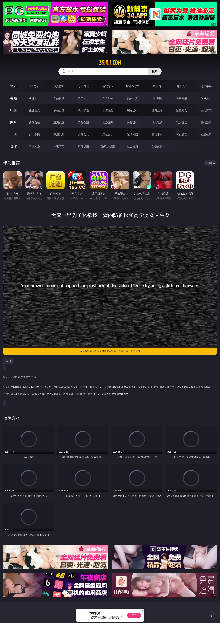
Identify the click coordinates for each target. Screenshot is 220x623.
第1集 (9, 361)
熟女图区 (181, 122)
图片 (13, 122)
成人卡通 (83, 110)
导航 (13, 146)
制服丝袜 (132, 110)
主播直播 (181, 98)
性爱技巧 (206, 134)
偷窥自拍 (34, 122)
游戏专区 (107, 86)
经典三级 (157, 110)
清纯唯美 (157, 122)
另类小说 (157, 134)
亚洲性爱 (34, 110)
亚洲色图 (58, 122)
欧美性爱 (107, 110)
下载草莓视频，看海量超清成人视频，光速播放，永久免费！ (146, 351)
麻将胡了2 (132, 86)
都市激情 (34, 134)
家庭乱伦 (58, 134)
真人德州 (58, 86)
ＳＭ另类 (206, 98)
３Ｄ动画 (107, 98)
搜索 (154, 71)
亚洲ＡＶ (34, 98)
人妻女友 (83, 134)
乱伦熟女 (181, 110)
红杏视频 (132, 146)
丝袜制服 (157, 98)
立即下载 (134, 615)
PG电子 (34, 86)
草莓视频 (83, 146)
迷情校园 (132, 134)
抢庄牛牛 (206, 86)
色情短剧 (157, 146)
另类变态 (206, 110)
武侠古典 (107, 134)
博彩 (13, 86)
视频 (13, 98)
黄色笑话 (181, 134)
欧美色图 (83, 122)
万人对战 (83, 86)
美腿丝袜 (132, 122)
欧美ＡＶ (83, 98)
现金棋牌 (181, 86)
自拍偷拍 (58, 98)
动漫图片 (107, 122)
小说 (13, 134)
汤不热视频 (108, 146)
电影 (13, 110)
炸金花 (157, 86)
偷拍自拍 (58, 110)
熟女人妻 (132, 98)
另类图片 (206, 122)
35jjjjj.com (110, 62)
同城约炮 (34, 146)
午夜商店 (58, 146)
